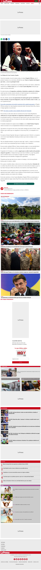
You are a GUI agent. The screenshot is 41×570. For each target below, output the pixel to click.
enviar (20, 362)
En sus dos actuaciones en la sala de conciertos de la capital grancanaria (18, 104)
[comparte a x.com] (6, 39)
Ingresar (36, 1)
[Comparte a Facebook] (4, 39)
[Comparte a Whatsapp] (1, 39)
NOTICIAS (3, 542)
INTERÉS (3, 544)
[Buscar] (39, 3)
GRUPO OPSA (3, 550)
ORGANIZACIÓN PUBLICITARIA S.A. (20, 556)
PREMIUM (3, 546)
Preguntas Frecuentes (20, 564)
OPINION (2, 548)
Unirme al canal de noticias (21, 183)
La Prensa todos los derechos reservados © (20, 554)
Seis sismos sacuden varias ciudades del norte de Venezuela (17, 110)
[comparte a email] (9, 39)
